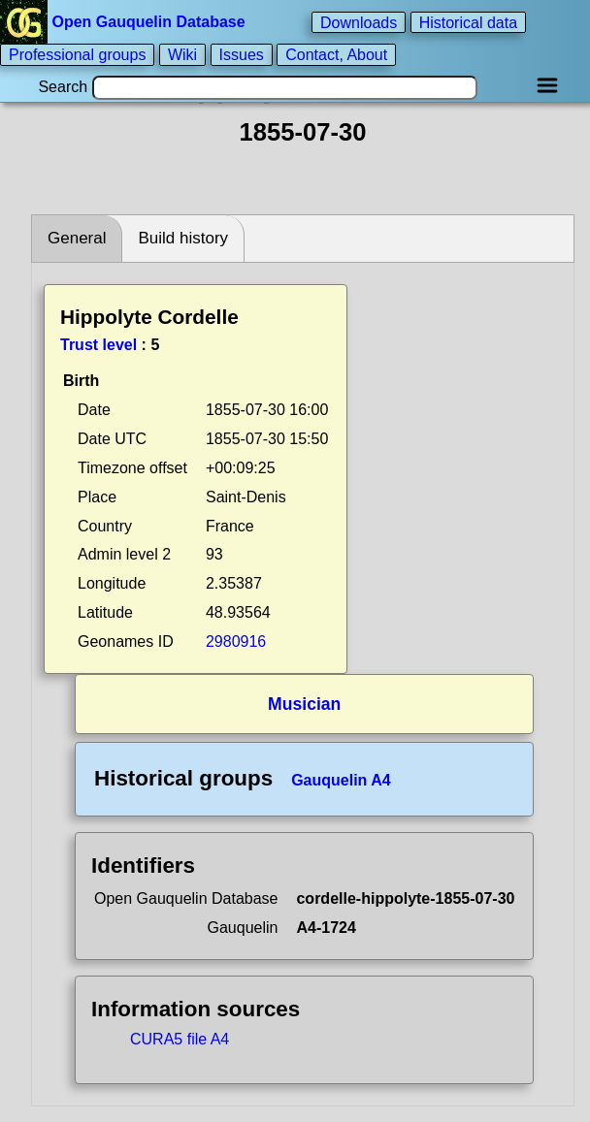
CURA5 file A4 (179, 1039)
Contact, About (336, 55)
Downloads (358, 22)
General (77, 238)
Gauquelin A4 (341, 780)
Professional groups (77, 55)
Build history (183, 238)
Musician (304, 704)
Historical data (468, 22)
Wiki (182, 55)
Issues (241, 55)
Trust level (98, 345)
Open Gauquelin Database (124, 22)
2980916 (236, 641)
